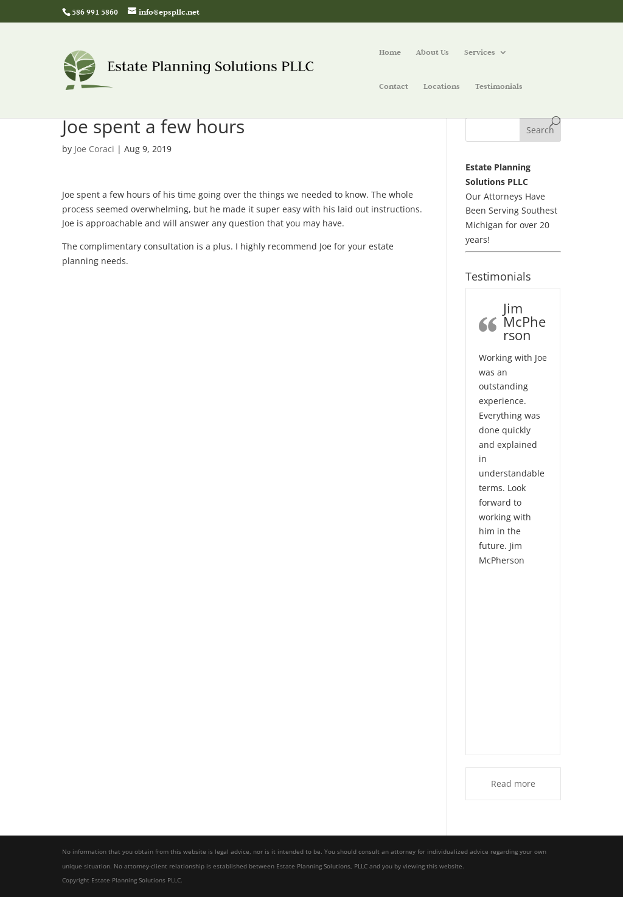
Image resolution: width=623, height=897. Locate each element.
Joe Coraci (94, 149)
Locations (441, 86)
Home (390, 52)
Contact (393, 86)
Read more (513, 783)
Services (479, 52)
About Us (432, 52)
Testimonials (499, 86)
